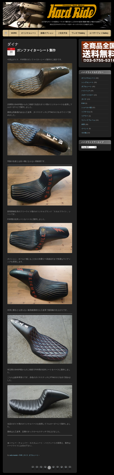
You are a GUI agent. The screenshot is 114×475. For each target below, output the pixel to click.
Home (6, 33)
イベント (84, 128)
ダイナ (25, 455)
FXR (20, 455)
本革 (83, 124)
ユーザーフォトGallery (98, 33)
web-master (14, 455)
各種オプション (46, 33)
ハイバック (85, 91)
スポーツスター (87, 95)
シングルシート (87, 82)
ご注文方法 (62, 33)
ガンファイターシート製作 (36, 50)
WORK (14, 33)
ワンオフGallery (78, 33)
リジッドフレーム (88, 120)
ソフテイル (85, 112)
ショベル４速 (86, 107)
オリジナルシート (28, 33)
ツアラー (84, 116)
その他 (84, 133)
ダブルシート (33, 455)
